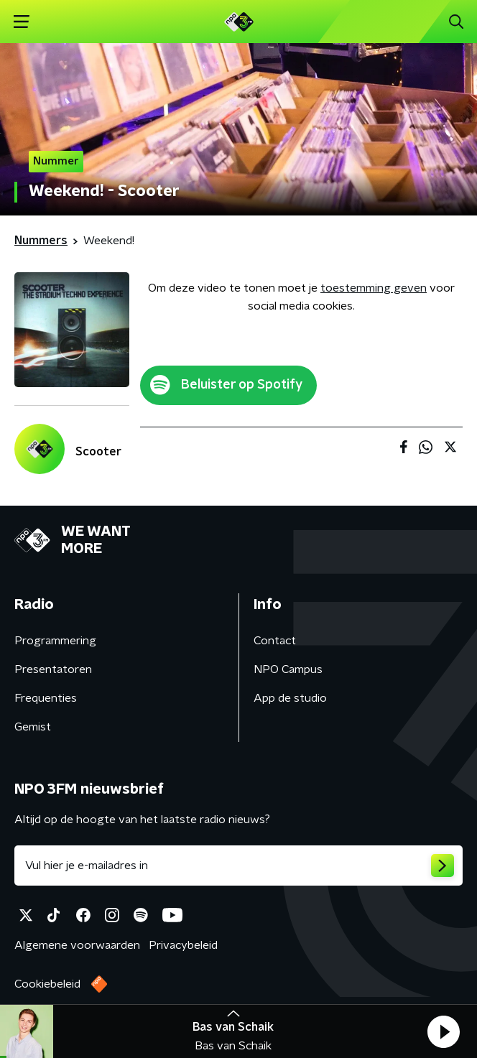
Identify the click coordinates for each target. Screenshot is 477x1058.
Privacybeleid (183, 945)
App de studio (290, 698)
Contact (275, 640)
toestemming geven (373, 288)
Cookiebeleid (47, 984)
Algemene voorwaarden (77, 945)
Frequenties (45, 698)
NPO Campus (288, 669)
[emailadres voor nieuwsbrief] (238, 865)
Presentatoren (53, 669)
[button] (443, 1031)
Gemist (32, 727)
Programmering (55, 640)
